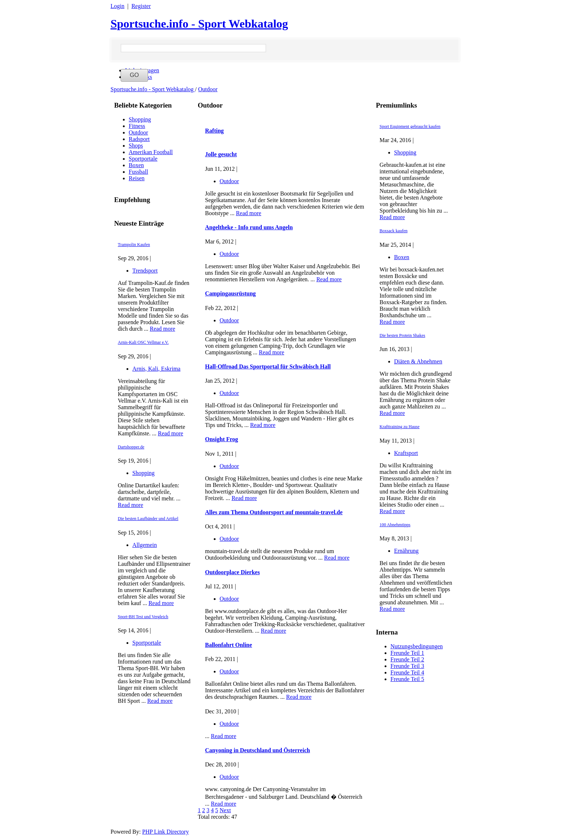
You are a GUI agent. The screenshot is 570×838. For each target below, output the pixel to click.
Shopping (140, 119)
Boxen (136, 165)
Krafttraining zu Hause (400, 426)
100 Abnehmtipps (395, 524)
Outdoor (207, 89)
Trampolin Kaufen (134, 244)
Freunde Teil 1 (407, 653)
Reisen (137, 178)
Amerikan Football (151, 152)
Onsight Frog (221, 439)
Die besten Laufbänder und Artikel (148, 518)
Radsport (139, 139)
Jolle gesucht (221, 154)
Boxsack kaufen (394, 230)
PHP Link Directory (165, 832)
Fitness (137, 126)
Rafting (214, 131)
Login (117, 6)
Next (225, 810)
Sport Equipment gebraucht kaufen (410, 126)
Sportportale (143, 159)
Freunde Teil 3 (407, 666)
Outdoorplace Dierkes (232, 572)
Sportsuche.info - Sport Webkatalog (199, 23)
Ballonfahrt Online (228, 645)
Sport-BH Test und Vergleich (143, 616)
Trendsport (145, 270)
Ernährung (406, 551)
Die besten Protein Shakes (402, 335)
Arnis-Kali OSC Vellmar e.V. (143, 342)
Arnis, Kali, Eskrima (156, 369)
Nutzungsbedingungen (416, 646)
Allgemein (144, 545)
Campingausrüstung (230, 293)
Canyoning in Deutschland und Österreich (257, 750)
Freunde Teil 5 (407, 679)
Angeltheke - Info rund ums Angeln (249, 227)
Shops (136, 145)
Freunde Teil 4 (407, 672)
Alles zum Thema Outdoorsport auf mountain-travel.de (273, 512)
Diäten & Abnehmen (418, 361)
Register (140, 6)
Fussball (138, 172)
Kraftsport (406, 453)
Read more (162, 329)
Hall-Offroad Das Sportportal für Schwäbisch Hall (268, 366)
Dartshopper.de (131, 447)
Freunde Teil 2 (407, 659)
